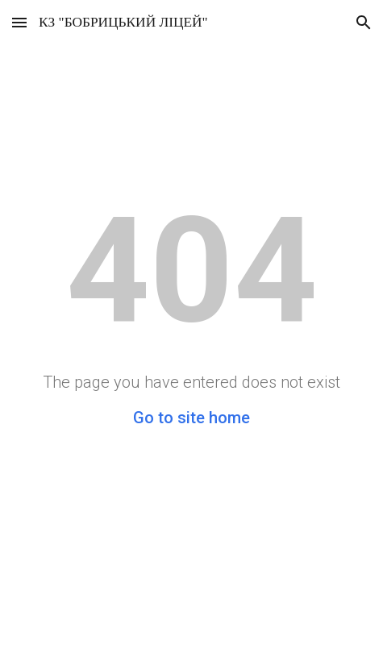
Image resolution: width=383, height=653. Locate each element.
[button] (19, 22)
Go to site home (191, 417)
